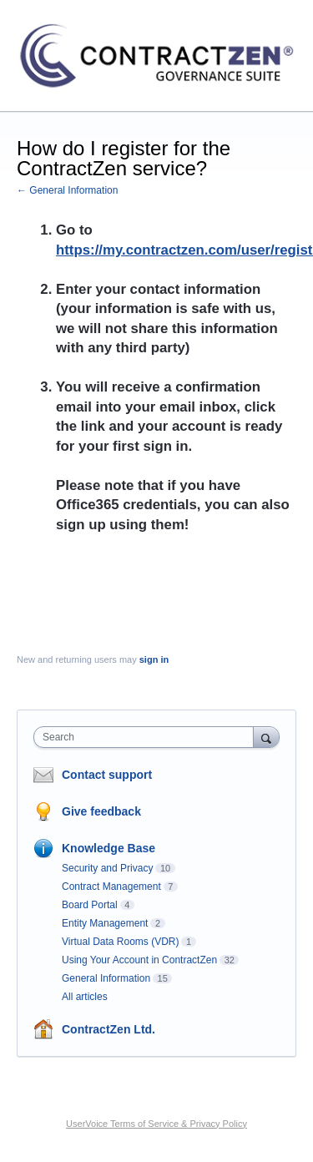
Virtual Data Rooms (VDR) (120, 941)
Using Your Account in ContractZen (139, 960)
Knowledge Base (108, 848)
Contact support (107, 774)
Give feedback (101, 811)
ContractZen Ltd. (108, 1029)
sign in (154, 659)
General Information (106, 978)
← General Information (67, 190)
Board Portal (90, 905)
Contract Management (111, 886)
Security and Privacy (107, 868)
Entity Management (105, 923)
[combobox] (147, 737)
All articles (85, 997)
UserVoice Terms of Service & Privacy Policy (156, 1124)
